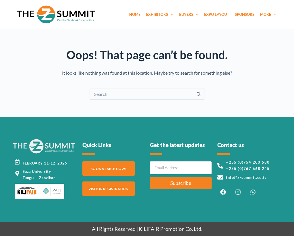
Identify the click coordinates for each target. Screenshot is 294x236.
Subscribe (180, 183)
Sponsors (244, 14)
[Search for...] (141, 94)
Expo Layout (216, 14)
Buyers (190, 14)
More (269, 14)
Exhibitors (161, 14)
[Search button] (198, 94)
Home (134, 14)
